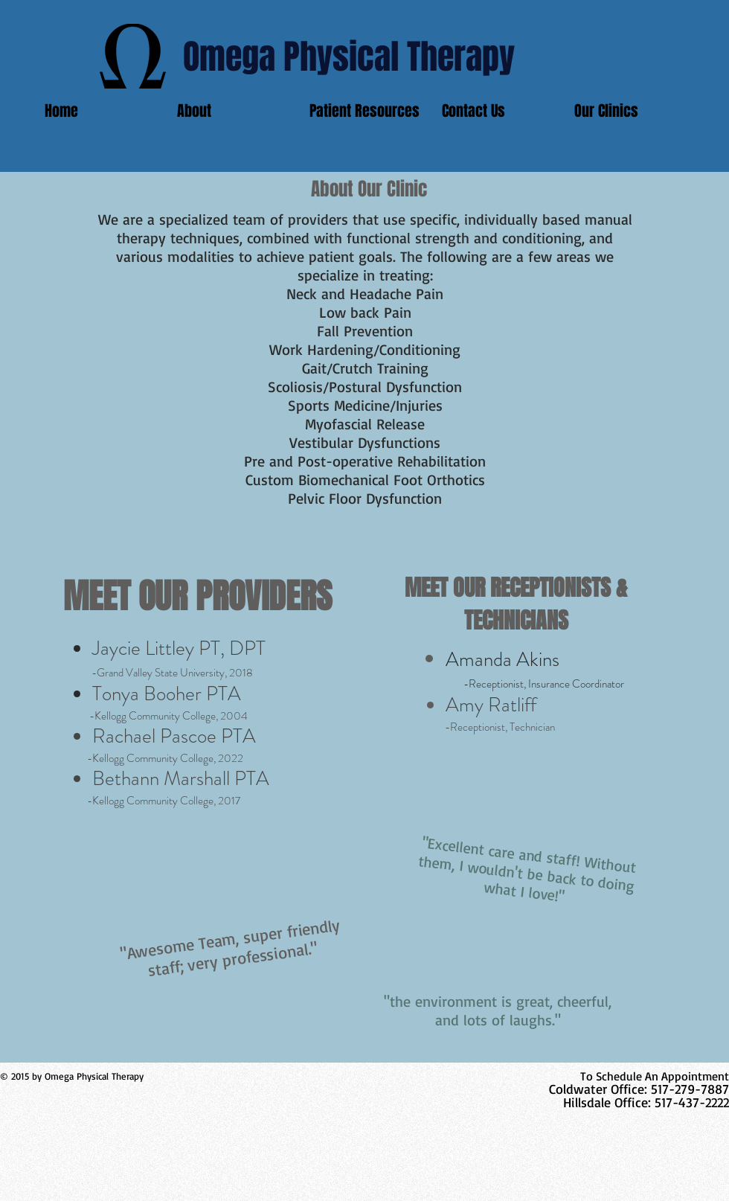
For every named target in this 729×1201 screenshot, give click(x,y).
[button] (629, 110)
